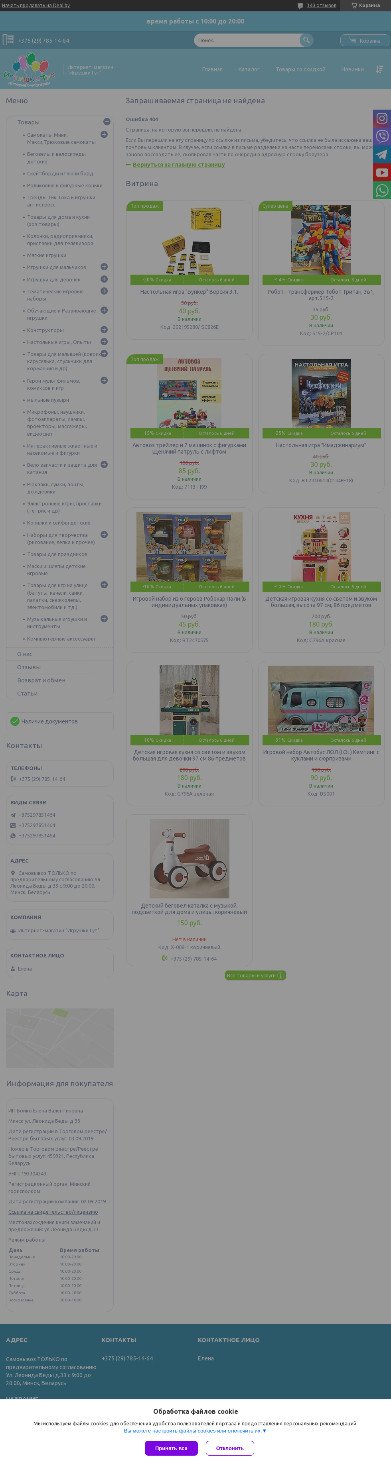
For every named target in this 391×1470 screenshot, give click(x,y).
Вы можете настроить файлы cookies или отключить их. (193, 1431)
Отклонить (230, 1448)
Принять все (171, 1448)
